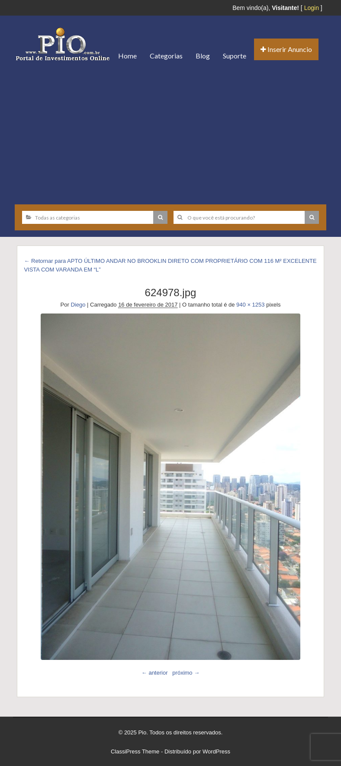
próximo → (185, 672)
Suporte (234, 56)
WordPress (216, 751)
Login (311, 7)
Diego (78, 304)
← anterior (155, 672)
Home (127, 56)
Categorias (166, 56)
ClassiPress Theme (135, 751)
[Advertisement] (170, 133)
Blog (203, 56)
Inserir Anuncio (286, 49)
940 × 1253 (250, 304)
